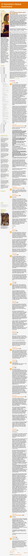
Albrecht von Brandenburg (17, 515)
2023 (2, 68)
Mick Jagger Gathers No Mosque (18, 125)
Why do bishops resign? (5, 92)
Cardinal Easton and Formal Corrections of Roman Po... (5, 85)
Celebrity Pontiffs (4, 83)
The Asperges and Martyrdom (4, 120)
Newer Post (11, 552)
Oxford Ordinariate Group (4, 205)
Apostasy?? (3, 98)
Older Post (25, 552)
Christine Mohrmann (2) (5, 103)
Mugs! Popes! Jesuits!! (5, 115)
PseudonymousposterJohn (17, 188)
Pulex (13, 282)
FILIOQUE (3, 96)
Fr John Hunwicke (15, 348)
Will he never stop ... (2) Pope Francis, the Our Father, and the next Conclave (4, 178)
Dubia (3, 82)
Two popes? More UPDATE (5, 142)
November (3, 75)
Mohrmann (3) (4, 100)
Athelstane (14, 302)
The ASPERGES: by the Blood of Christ (5, 122)
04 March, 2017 (14, 124)
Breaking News (3, 147)
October (3, 76)
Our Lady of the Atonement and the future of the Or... (5, 94)
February (3, 123)
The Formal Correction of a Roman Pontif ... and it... (5, 87)
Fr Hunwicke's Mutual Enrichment (11, 5)
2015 (2, 125)
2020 (2, 71)
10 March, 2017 (14, 549)
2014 (2, 126)
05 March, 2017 (14, 281)
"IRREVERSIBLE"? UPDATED (3, 172)
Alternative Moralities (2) (5, 112)
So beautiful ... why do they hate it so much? (4, 158)
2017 (2, 73)
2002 (2, 132)
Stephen (13, 230)
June (3, 79)
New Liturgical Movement (4, 204)
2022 (2, 69)
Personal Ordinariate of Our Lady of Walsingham (5, 206)
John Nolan (14, 254)
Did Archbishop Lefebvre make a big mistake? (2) (5, 117)
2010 (2, 129)
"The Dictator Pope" (3, 152)
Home (19, 552)
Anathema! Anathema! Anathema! (5, 109)
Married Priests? (4, 106)
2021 (2, 70)
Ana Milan (14, 82)
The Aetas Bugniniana (5, 97)
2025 (2, 66)
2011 (2, 128)
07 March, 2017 (14, 513)
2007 (2, 131)
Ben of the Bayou (15, 195)
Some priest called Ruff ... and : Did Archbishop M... (5, 119)
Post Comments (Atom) (17, 554)
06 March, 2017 (14, 366)
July (3, 78)
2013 (2, 127)
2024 (2, 67)
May (3, 80)
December (3, 74)
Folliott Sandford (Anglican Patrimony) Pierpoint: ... (5, 108)
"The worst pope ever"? (4, 163)
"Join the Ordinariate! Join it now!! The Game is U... (5, 102)
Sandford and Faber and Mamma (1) (5, 114)
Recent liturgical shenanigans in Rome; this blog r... (5, 105)
